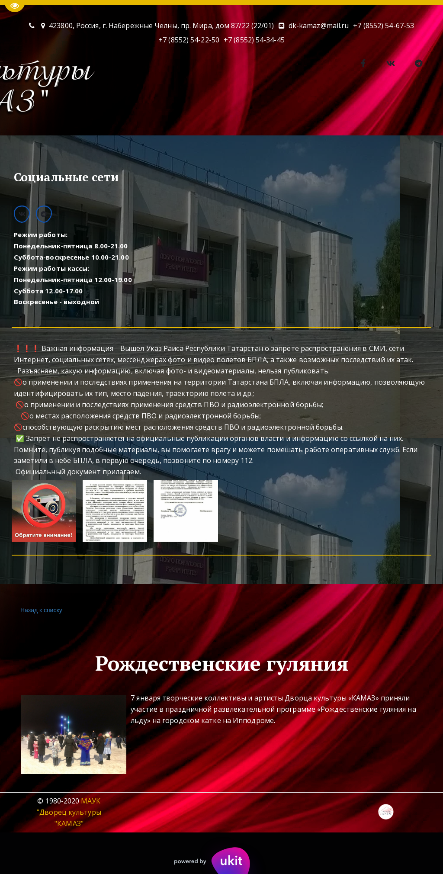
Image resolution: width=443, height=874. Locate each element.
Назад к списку (40, 610)
